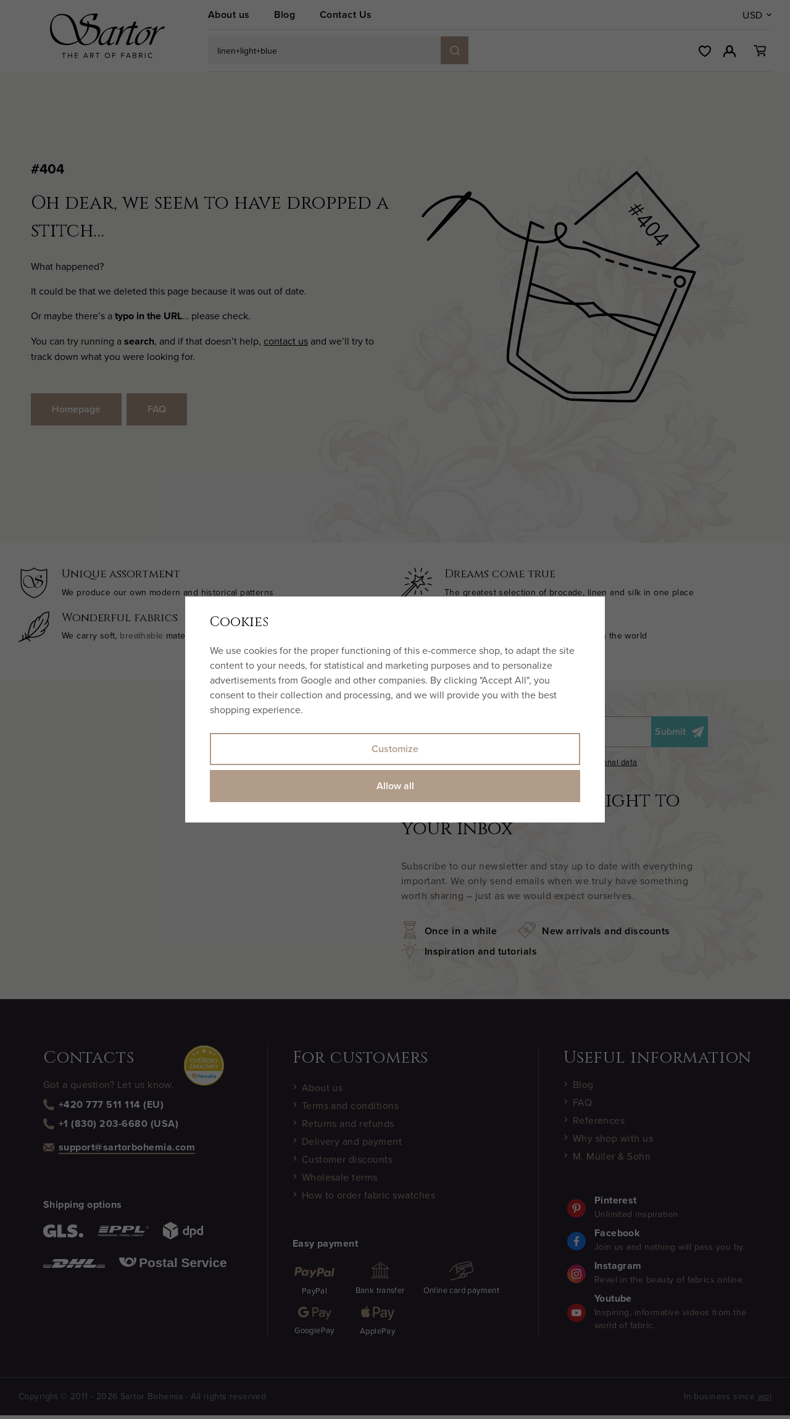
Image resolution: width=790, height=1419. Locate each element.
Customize (395, 749)
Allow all (395, 786)
